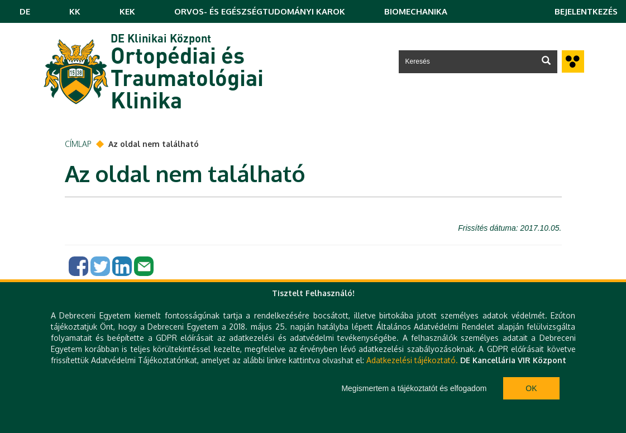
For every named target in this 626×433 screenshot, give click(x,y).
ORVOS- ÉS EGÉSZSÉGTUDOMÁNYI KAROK (259, 11)
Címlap (78, 144)
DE (25, 11)
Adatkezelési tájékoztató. (412, 360)
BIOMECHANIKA (415, 11)
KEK (127, 11)
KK (74, 11)
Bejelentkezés (586, 11)
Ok (531, 388)
